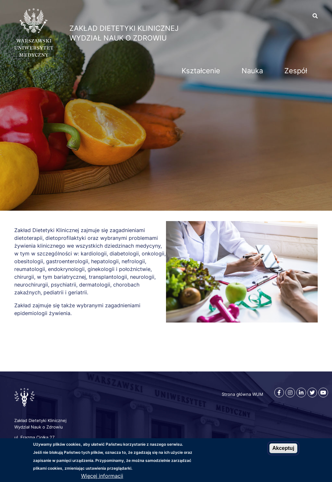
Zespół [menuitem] (295, 70)
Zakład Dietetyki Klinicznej (124, 28)
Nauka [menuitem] (252, 70)
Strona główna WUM (242, 394)
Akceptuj (283, 448)
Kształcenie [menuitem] (201, 70)
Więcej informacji (102, 476)
